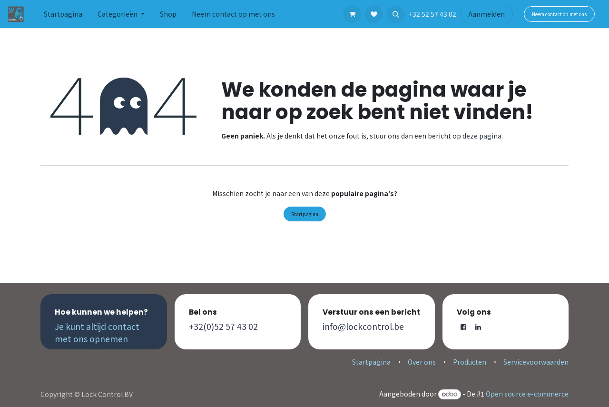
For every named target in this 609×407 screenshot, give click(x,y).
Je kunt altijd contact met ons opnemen (97, 332)
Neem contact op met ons (559, 14)
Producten (469, 362)
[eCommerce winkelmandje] (352, 14)
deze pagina (481, 135)
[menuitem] (63, 14)
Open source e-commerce (527, 393)
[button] (396, 14)
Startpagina (304, 214)
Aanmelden (486, 14)
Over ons (422, 362)
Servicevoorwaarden (536, 362)
